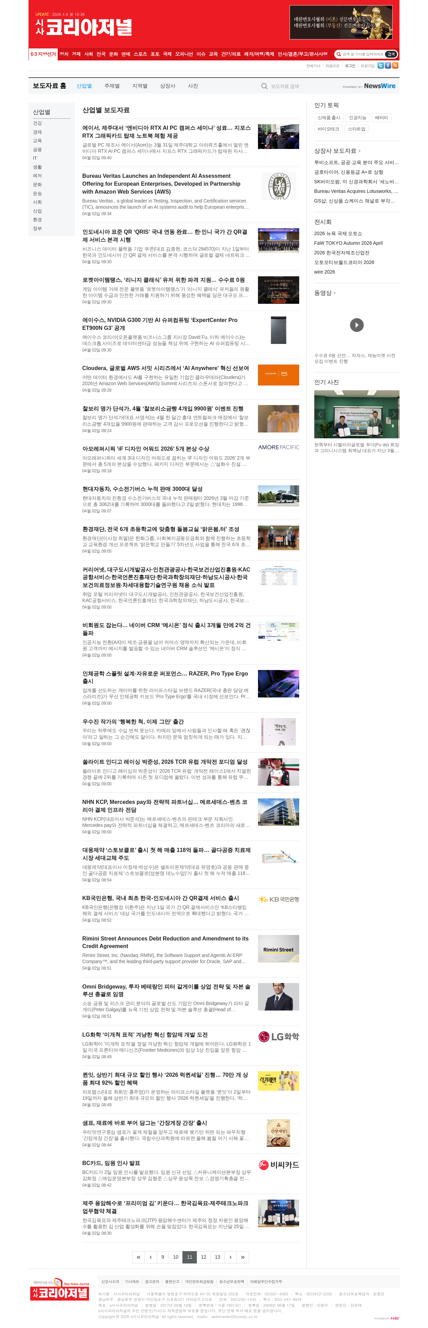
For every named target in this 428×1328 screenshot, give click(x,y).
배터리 (381, 117)
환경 (37, 219)
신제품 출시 (329, 117)
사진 (193, 86)
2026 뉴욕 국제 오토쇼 (338, 233)
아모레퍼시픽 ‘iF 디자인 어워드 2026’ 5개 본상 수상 (146, 449)
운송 (37, 193)
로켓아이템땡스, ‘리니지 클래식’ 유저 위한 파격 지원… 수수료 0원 (163, 280)
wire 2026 (324, 272)
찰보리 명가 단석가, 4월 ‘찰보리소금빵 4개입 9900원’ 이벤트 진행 (163, 409)
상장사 (168, 86)
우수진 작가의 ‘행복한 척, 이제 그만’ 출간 (133, 722)
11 (192, 1256)
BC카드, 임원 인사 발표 (111, 1163)
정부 (37, 228)
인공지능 (357, 117)
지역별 (140, 86)
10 (178, 1256)
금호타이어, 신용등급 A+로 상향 (348, 172)
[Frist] (138, 1257)
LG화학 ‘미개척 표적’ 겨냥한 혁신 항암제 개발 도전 (145, 1035)
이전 (319, 414)
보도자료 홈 (49, 85)
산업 (37, 210)
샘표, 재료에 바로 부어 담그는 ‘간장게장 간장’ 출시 (144, 1123)
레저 (37, 175)
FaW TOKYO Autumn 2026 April (348, 243)
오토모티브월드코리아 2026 (344, 262)
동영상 (323, 293)
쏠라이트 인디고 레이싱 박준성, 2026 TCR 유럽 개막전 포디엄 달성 (165, 762)
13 (220, 1256)
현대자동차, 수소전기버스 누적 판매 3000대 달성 (142, 489)
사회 (37, 202)
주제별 (112, 86)
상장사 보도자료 (335, 151)
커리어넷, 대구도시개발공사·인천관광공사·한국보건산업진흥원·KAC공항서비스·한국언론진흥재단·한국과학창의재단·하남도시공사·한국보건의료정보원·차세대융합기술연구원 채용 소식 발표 (166, 577)
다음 (393, 414)
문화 (37, 184)
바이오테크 (328, 128)
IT (35, 158)
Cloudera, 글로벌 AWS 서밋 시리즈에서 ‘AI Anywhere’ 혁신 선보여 (165, 368)
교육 (37, 140)
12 (206, 1256)
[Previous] (151, 1257)
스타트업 (356, 128)
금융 (37, 149)
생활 (37, 167)
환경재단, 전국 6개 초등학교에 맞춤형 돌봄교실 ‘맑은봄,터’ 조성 (160, 529)
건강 (37, 123)
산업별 (84, 86)
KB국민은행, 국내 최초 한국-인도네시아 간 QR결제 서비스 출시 (160, 898)
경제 (37, 132)
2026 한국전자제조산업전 (342, 252)
